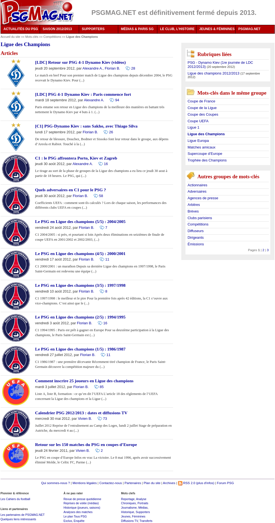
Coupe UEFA (198, 121)
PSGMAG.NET (249, 29)
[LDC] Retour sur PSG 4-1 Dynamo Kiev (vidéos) (80, 62)
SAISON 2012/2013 (57, 29)
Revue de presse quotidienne (82, 499)
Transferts (145, 520)
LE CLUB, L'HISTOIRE (177, 29)
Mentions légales (84, 483)
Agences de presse (203, 198)
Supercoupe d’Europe (205, 154)
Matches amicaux (201, 147)
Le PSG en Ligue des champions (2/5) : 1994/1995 (80, 317)
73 (105, 418)
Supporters (143, 512)
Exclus (67, 520)
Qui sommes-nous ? (55, 483)
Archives (169, 483)
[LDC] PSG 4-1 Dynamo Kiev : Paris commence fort (83, 94)
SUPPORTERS (93, 29)
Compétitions (52, 36)
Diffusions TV (129, 520)
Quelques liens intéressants (18, 519)
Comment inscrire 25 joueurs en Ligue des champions (84, 380)
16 (106, 164)
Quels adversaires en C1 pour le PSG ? (70, 189)
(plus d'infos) (205, 483)
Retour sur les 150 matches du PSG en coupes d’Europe (86, 444)
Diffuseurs (196, 231)
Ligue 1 (193, 127)
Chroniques (128, 503)
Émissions (196, 244)
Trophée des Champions (207, 160)
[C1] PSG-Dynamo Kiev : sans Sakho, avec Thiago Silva (86, 126)
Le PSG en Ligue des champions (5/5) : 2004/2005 (80, 221)
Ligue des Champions (206, 134)
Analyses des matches (77, 512)
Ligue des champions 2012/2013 (214, 73)
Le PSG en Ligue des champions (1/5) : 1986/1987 (80, 349)
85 (102, 387)
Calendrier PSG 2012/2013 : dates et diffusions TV (81, 412)
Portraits (143, 503)
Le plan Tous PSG (75, 516)
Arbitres (194, 205)
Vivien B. (85, 418)
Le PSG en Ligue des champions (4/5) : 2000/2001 (80, 253)
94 (117, 100)
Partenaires (133, 483)
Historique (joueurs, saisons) (81, 507)
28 (133, 68)
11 (107, 259)
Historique (127, 512)
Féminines (138, 516)
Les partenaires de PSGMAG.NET (23, 514)
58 (101, 196)
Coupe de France (201, 101)
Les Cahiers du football (15, 499)
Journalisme (129, 507)
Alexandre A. (92, 68)
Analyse (141, 499)
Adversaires (197, 191)
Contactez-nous (110, 483)
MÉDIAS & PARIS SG (137, 29)
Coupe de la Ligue (202, 108)
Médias (143, 507)
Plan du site (152, 483)
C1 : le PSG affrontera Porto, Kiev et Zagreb (76, 158)
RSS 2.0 (186, 483)
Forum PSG (225, 483)
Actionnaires (197, 185)
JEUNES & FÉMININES (217, 29)
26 (111, 132)
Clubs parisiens (200, 218)
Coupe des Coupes (203, 114)
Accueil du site (10, 36)
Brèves (193, 211)
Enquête (79, 520)
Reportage (127, 499)
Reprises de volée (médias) (81, 503)
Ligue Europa (198, 141)
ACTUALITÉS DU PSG (21, 29)
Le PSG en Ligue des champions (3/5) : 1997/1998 (80, 285)
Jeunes (125, 516)
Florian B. (112, 68)
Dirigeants (196, 237)
